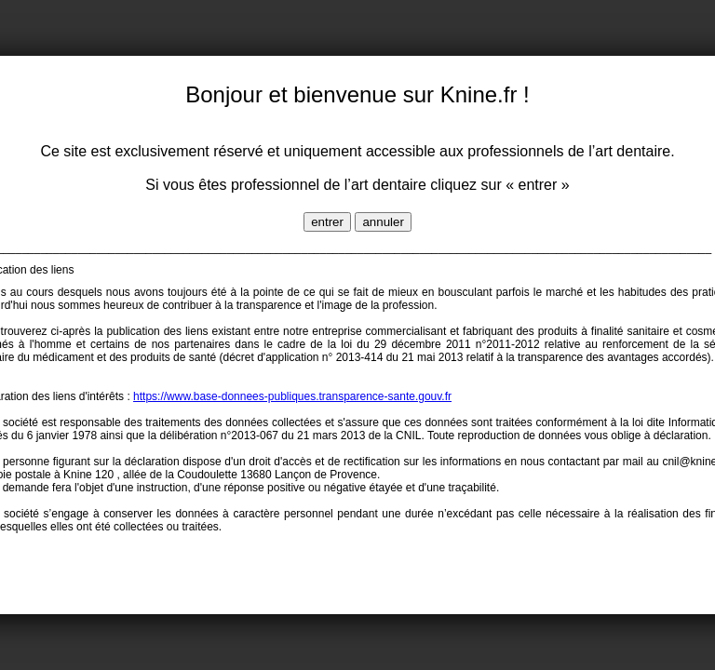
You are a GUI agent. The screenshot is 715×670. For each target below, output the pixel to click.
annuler (382, 222)
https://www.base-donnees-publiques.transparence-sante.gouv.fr (292, 396)
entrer (327, 222)
